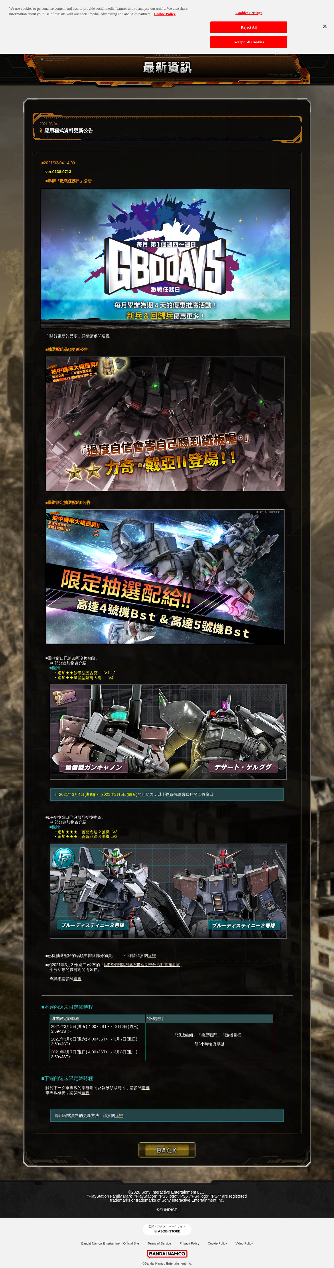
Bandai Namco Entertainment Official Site (110, 1243)
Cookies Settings (249, 9)
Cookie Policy (217, 1243)
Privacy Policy (189, 1243)
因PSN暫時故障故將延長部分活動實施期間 (142, 964)
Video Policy (244, 1243)
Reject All (249, 24)
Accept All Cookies (249, 39)
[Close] (325, 23)
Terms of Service (159, 1243)
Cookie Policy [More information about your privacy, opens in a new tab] (164, 11)
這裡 (106, 336)
